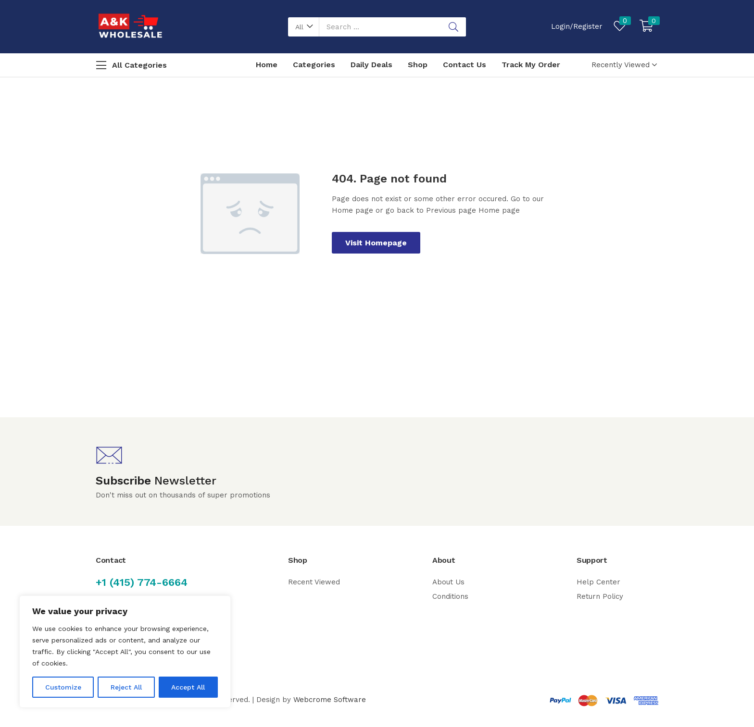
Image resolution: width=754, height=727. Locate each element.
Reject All (126, 687)
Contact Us (464, 64)
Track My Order (531, 64)
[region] (125, 651)
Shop (417, 64)
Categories (314, 64)
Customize (63, 687)
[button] (303, 26)
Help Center (598, 582)
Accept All (188, 687)
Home (266, 64)
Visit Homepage (376, 242)
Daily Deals (371, 64)
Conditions (450, 596)
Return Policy (600, 596)
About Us (448, 582)
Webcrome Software (329, 699)
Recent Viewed (314, 582)
